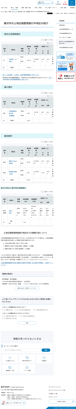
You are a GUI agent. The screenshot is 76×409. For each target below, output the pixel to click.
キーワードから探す (11, 346)
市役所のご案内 (61, 401)
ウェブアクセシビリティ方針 (57, 390)
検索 (46, 350)
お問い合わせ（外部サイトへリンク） (27, 288)
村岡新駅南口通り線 (13, 112)
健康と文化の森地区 (13, 162)
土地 (24, 11)
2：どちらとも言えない (24, 310)
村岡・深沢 (11, 212)
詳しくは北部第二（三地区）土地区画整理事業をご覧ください (21, 75)
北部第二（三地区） (13, 60)
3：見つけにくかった (10, 318)
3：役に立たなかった (41, 310)
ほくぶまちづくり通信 (65, 37)
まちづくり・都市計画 (17, 11)
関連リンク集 (53, 393)
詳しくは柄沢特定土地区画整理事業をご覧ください (28, 78)
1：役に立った (8, 310)
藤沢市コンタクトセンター (44, 2)
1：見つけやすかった (10, 316)
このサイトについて (55, 387)
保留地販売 (62, 25)
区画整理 (28, 11)
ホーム (2, 11)
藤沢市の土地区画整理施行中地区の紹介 (66, 42)
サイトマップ (53, 397)
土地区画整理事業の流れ (65, 33)
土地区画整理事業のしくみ (66, 29)
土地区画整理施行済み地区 (66, 47)
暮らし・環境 (8, 11)
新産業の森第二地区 (13, 173)
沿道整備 (11, 115)
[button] (58, 3)
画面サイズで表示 (49, 40)
